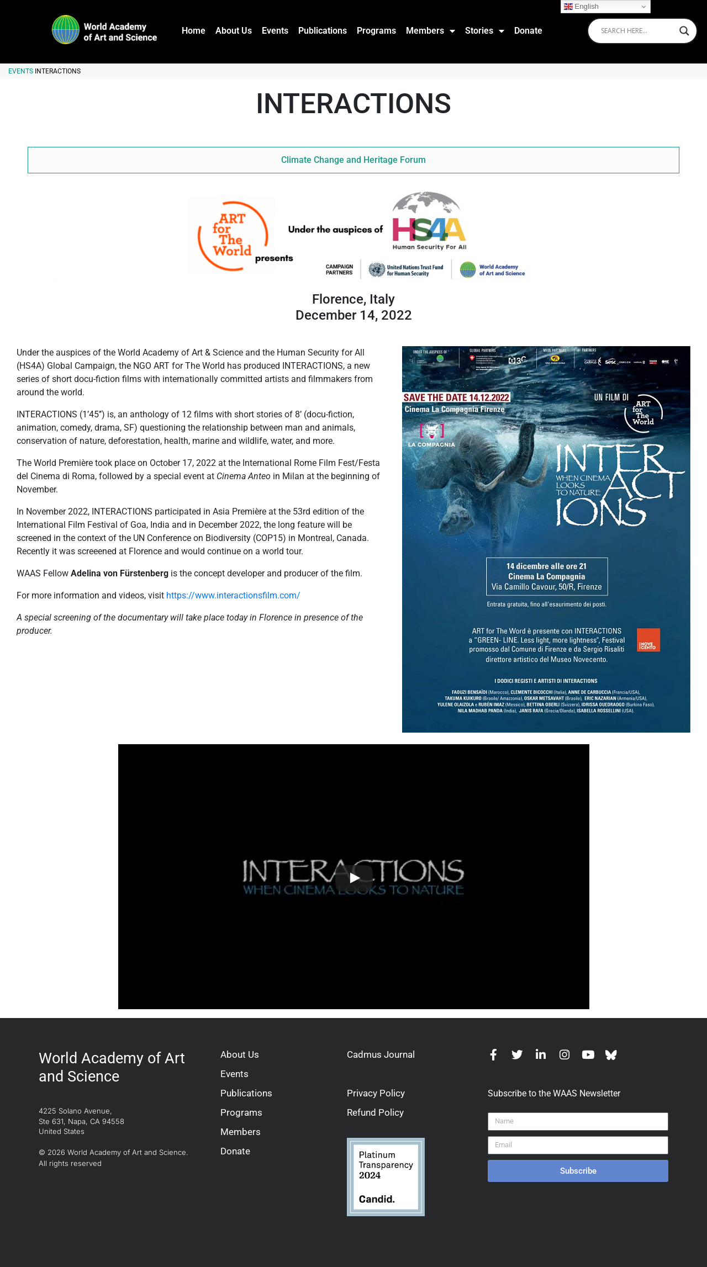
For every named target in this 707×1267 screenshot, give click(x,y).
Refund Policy (375, 1112)
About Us (233, 30)
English (581, 6)
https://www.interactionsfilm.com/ (233, 595)
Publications (322, 30)
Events (275, 30)
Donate (528, 30)
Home (193, 30)
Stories (484, 30)
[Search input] (637, 31)
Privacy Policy (376, 1093)
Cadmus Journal (381, 1054)
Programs (376, 30)
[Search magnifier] (684, 31)
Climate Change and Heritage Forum (353, 160)
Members (430, 30)
